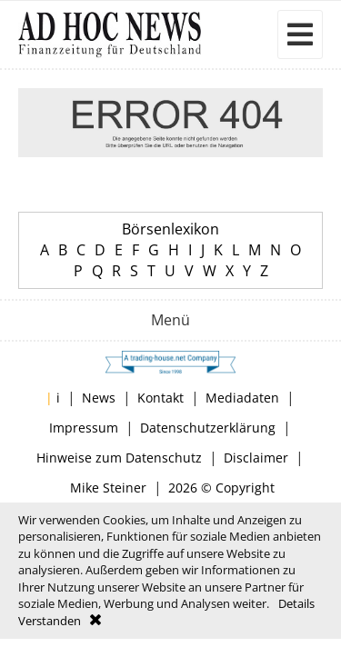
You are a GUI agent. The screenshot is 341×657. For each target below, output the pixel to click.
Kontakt (160, 397)
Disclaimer (256, 457)
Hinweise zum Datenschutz (119, 457)
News (98, 397)
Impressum (83, 427)
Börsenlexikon (170, 229)
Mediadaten (242, 397)
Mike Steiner (108, 487)
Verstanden (49, 620)
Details (296, 603)
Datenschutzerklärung (208, 427)
